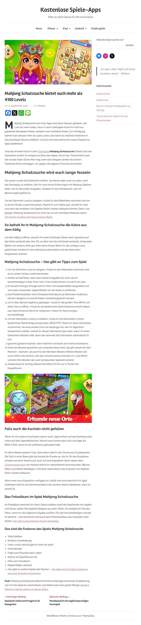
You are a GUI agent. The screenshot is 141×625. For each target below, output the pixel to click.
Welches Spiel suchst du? (110, 39)
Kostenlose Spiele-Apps (70, 10)
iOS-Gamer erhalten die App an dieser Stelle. (29, 217)
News (39, 28)
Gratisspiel (43, 151)
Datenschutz (103, 93)
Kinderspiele (98, 28)
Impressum (102, 100)
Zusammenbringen (15, 464)
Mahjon (41, 105)
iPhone (53, 28)
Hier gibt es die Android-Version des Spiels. (36, 521)
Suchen (130, 45)
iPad (67, 28)
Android (81, 28)
